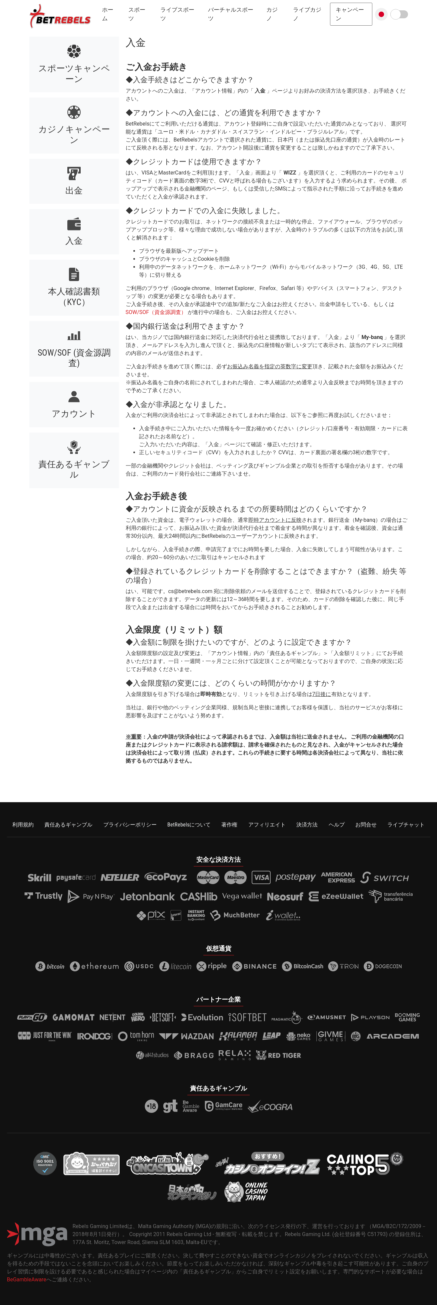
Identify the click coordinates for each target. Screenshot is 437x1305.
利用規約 (23, 824)
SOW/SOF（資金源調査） (156, 312)
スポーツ (136, 14)
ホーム (107, 14)
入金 (74, 241)
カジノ (272, 14)
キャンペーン (350, 14)
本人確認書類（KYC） (74, 296)
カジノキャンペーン (74, 134)
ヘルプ (337, 824)
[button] (381, 14)
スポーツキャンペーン (74, 73)
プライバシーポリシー (130, 824)
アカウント (74, 414)
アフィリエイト (267, 824)
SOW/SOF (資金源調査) (74, 358)
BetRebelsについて (189, 824)
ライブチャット (406, 824)
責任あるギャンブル (74, 469)
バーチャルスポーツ (230, 14)
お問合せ (366, 824)
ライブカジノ (307, 14)
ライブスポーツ (177, 14)
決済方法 (307, 824)
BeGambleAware (26, 1279)
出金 (74, 190)
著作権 (229, 824)
